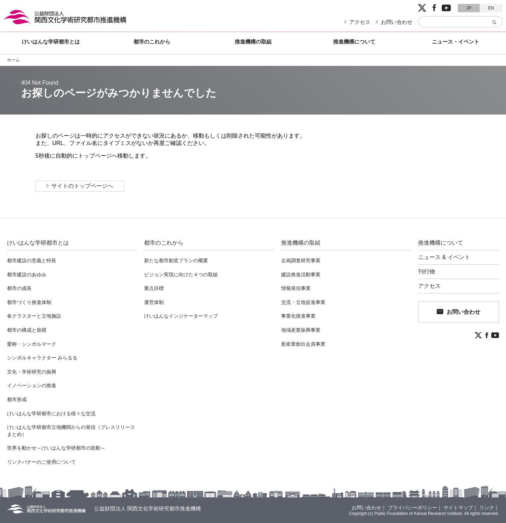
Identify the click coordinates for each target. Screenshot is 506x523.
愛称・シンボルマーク (31, 344)
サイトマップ (458, 507)
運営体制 (154, 302)
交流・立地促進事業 (303, 302)
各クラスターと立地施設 (34, 316)
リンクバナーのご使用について (41, 462)
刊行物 (426, 271)
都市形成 (17, 399)
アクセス (359, 22)
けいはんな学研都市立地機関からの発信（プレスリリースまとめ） (71, 430)
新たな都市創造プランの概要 (176, 260)
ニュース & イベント (444, 257)
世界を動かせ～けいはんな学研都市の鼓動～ (56, 448)
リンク (486, 507)
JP (468, 8)
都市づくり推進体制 (29, 302)
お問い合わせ (397, 22)
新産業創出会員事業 (303, 344)
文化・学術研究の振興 (31, 372)
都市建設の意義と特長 (31, 260)
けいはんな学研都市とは (51, 42)
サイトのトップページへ (82, 186)
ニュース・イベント (455, 42)
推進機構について (354, 42)
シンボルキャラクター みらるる (42, 357)
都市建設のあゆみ (26, 274)
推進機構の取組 (253, 42)
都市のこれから (152, 42)
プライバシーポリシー (412, 507)
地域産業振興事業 (300, 330)
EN (491, 8)
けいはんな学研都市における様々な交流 (51, 413)
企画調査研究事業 (300, 260)
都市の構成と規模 (26, 330)
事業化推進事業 (298, 316)
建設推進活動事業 (300, 274)
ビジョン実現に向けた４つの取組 (181, 274)
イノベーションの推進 (31, 385)
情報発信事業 (296, 288)
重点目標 (154, 288)
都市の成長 (19, 288)
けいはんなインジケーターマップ (181, 316)
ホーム (13, 60)
